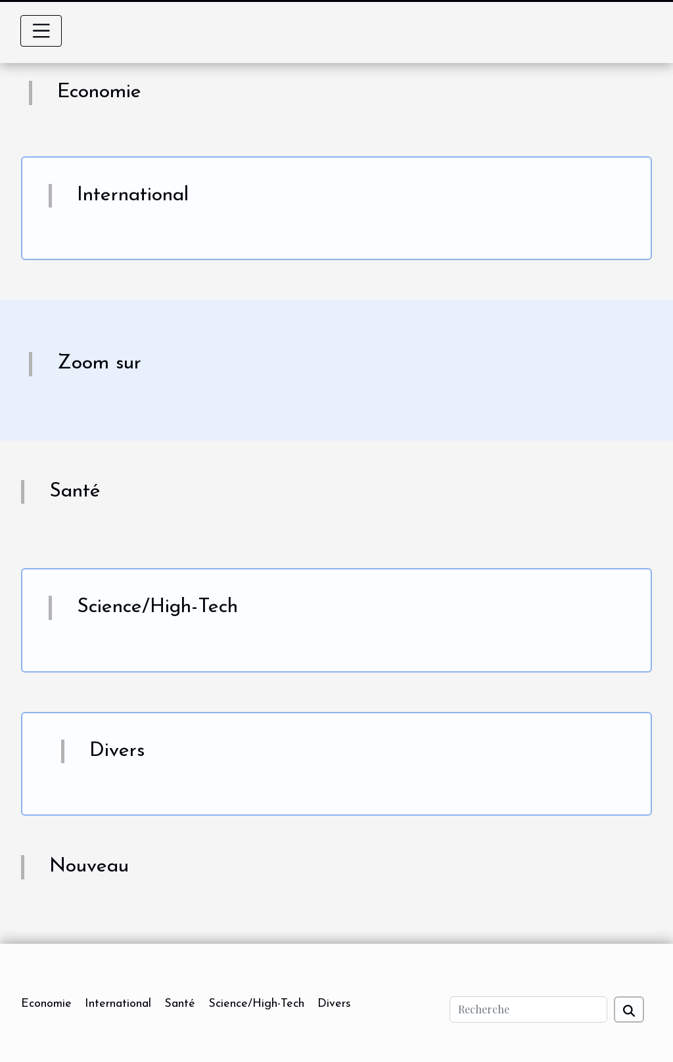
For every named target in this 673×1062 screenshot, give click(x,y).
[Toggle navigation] (41, 31)
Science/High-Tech (256, 1004)
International (118, 1004)
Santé (179, 1004)
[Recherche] (528, 1009)
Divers (334, 1004)
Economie (46, 1004)
